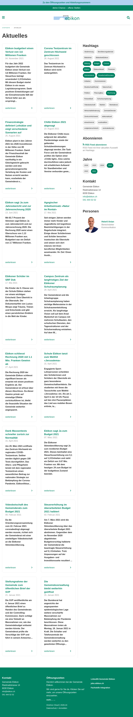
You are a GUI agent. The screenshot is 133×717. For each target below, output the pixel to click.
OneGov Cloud (53, 705)
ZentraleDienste (110, 112)
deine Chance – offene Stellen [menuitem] (67, 8)
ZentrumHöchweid (91, 117)
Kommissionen (100, 82)
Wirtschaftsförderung (92, 112)
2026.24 (65, 705)
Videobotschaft (89, 106)
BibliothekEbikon (102, 59)
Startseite (6, 29)
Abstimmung (89, 53)
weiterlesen (10, 109)
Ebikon (86, 70)
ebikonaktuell (107, 117)
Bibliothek (88, 59)
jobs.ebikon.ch (99, 683)
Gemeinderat (89, 76)
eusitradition (102, 123)
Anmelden (64, 708)
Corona (106, 65)
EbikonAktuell (99, 70)
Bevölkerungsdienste (105, 53)
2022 (86, 172)
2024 (102, 166)
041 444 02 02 (89, 201)
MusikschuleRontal (91, 88)
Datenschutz (52, 708)
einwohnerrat (89, 123)
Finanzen (111, 70)
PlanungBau (98, 94)
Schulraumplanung (104, 100)
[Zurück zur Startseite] (66, 18)
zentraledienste (108, 129)
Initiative (87, 82)
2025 (94, 166)
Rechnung (111, 94)
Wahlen (102, 106)
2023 (110, 166)
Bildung (87, 65)
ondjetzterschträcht (91, 129)
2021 (94, 172)
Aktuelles (19, 29)
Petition (87, 94)
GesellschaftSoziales (106, 76)
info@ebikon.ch (90, 198)
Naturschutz (107, 88)
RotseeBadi (88, 100)
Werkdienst (113, 106)
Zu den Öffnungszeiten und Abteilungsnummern (66, 2)
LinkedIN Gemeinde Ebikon (107, 679)
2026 (86, 166)
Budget (96, 65)
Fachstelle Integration (103, 687)
